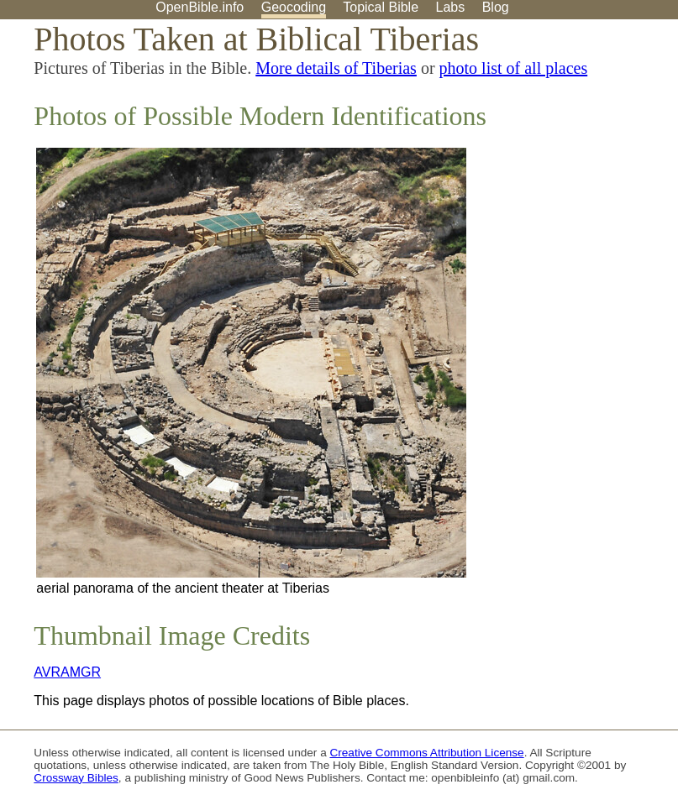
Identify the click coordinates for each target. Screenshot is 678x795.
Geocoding (293, 7)
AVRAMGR (67, 672)
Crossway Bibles (76, 777)
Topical (380, 7)
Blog (495, 7)
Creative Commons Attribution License (426, 752)
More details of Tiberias (336, 68)
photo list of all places (513, 68)
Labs (450, 7)
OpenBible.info (199, 7)
